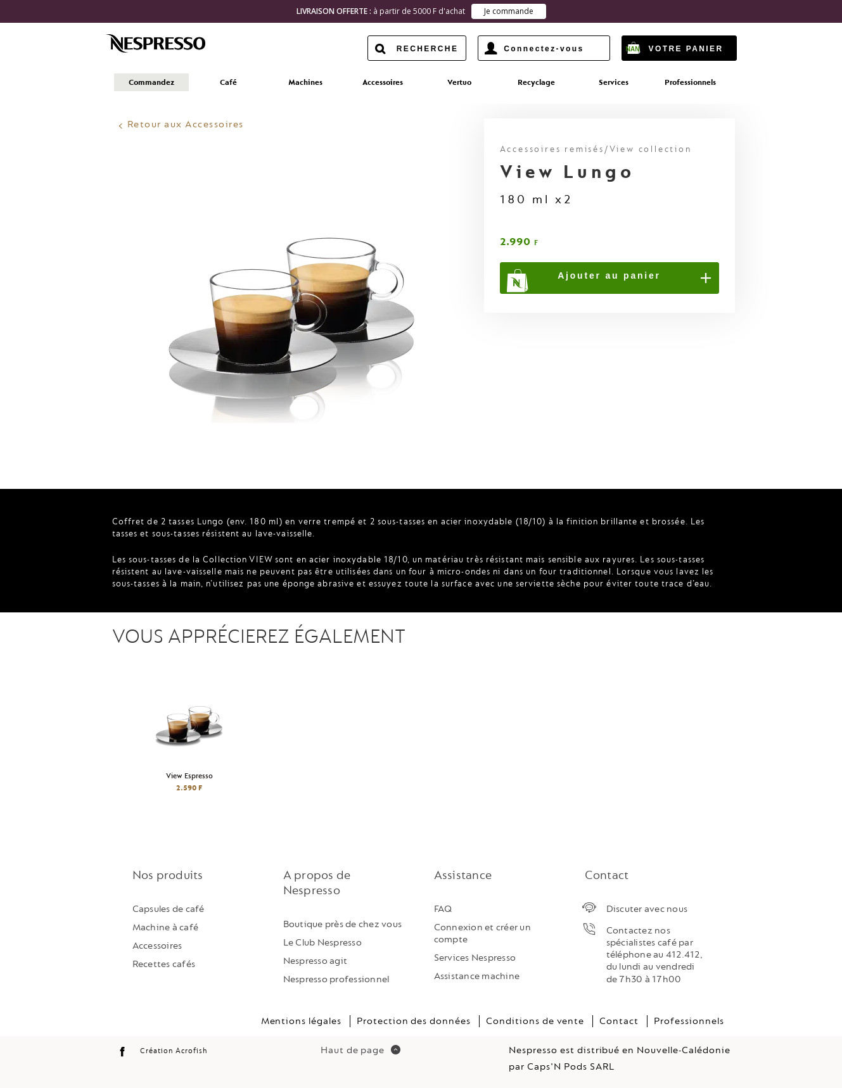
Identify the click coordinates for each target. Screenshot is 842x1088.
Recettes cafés (164, 963)
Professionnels (689, 1020)
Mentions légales (301, 1020)
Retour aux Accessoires (185, 123)
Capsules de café (168, 907)
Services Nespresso (475, 957)
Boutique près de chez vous (342, 922)
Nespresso (166, 43)
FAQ (443, 907)
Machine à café (165, 926)
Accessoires (157, 945)
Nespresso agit (315, 960)
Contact (619, 1020)
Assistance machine (477, 975)
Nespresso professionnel (336, 978)
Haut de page (360, 1049)
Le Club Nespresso (322, 941)
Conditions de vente (535, 1020)
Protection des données (414, 1020)
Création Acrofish (173, 1049)
